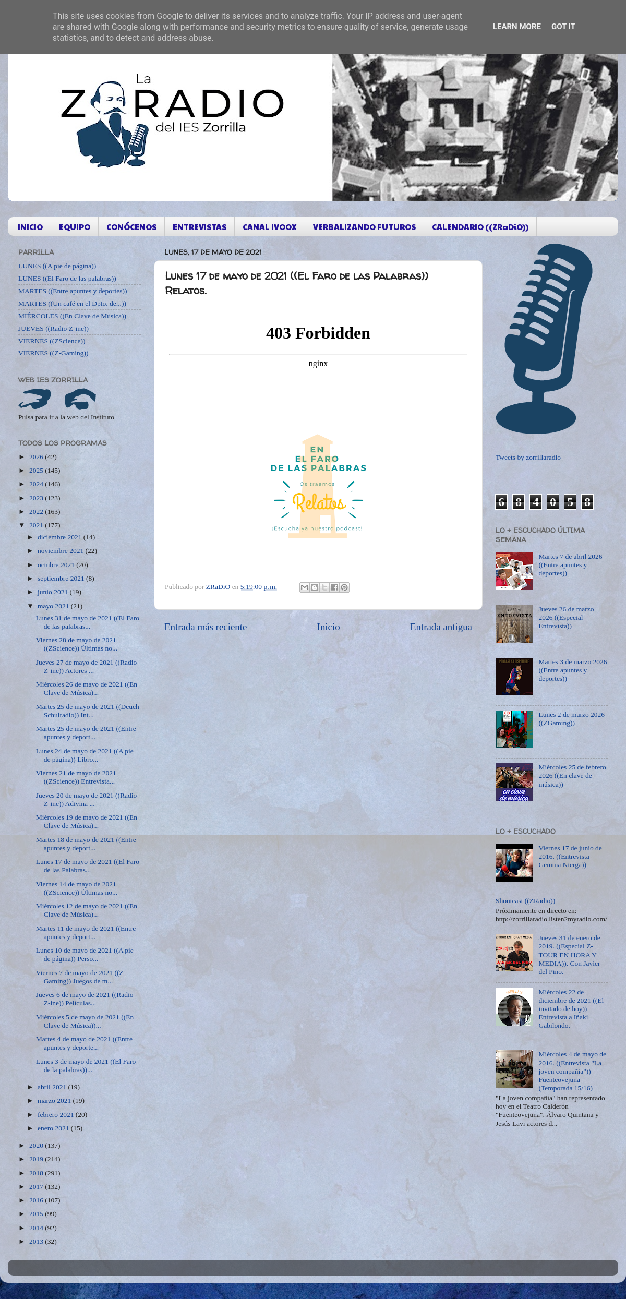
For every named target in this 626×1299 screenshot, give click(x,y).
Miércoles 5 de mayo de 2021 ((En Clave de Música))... (85, 1021)
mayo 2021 (54, 606)
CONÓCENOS (131, 226)
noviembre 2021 (61, 551)
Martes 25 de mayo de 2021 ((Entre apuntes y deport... (86, 733)
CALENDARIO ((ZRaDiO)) (480, 226)
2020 (37, 1145)
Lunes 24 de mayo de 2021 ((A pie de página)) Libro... (85, 755)
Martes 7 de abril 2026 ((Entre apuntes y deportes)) (570, 564)
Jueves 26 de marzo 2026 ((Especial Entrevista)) (566, 617)
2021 (37, 525)
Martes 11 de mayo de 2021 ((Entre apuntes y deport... (86, 932)
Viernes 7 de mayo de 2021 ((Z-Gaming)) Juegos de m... (81, 977)
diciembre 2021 (60, 537)
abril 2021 (53, 1087)
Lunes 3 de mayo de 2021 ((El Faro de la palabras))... (86, 1065)
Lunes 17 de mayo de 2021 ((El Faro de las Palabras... (87, 866)
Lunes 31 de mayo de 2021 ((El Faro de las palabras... (87, 622)
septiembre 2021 (62, 578)
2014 (37, 1228)
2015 (37, 1214)
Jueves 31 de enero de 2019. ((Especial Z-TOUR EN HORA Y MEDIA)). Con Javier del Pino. (569, 955)
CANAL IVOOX (270, 226)
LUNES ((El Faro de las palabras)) (67, 278)
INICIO (30, 226)
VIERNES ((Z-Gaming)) (53, 353)
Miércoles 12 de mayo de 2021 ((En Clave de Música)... (86, 910)
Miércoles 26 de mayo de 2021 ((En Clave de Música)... (86, 688)
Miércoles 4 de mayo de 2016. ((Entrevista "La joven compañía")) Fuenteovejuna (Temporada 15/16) (572, 1071)
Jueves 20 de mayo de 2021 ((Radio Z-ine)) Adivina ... (86, 799)
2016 (37, 1200)
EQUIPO (74, 226)
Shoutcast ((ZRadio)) (525, 901)
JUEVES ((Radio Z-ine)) (53, 328)
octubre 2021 (57, 565)
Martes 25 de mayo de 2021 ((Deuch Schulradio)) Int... (87, 711)
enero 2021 (54, 1128)
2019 (37, 1159)
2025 (37, 470)
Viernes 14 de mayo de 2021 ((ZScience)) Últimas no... (76, 888)
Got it (563, 26)
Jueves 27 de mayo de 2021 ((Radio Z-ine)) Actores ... (86, 666)
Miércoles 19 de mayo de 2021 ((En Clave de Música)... (86, 821)
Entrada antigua (441, 626)
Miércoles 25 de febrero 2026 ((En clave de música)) (572, 775)
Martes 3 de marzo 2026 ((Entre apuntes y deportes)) (572, 670)
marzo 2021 (55, 1100)
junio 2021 (54, 592)
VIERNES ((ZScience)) (52, 341)
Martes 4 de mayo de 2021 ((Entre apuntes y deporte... (84, 1043)
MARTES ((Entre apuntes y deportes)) (72, 291)
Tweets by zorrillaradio (528, 457)
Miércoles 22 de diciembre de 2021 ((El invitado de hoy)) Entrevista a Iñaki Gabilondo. (571, 1009)
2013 (37, 1241)
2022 (37, 511)
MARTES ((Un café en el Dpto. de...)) (72, 303)
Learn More (517, 26)
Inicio (328, 626)
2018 (37, 1173)
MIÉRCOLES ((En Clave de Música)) (72, 316)
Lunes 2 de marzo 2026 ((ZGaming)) (571, 719)
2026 (37, 457)
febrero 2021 (57, 1114)
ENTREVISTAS (199, 226)
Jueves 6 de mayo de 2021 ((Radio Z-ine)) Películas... (85, 999)
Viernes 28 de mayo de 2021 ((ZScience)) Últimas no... (76, 644)
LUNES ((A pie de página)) (57, 266)
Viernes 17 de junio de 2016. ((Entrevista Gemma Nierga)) (569, 856)
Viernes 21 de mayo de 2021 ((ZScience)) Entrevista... (76, 777)
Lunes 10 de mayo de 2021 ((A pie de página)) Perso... (85, 954)
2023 (37, 498)
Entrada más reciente (205, 626)
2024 (37, 484)
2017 (37, 1186)
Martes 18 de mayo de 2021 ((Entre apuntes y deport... (86, 844)
